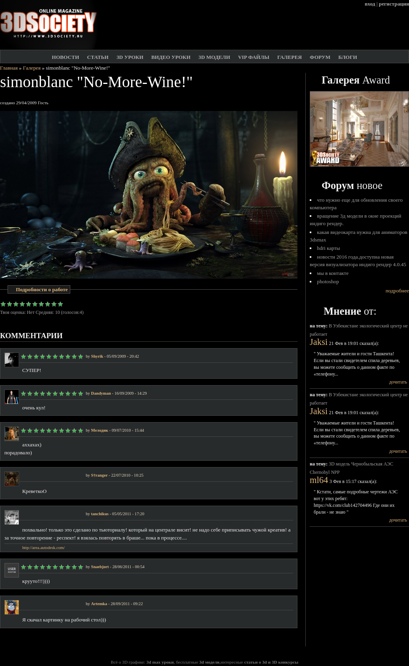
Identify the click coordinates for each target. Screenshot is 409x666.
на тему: (319, 326)
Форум (320, 57)
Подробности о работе (42, 289)
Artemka (99, 604)
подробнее (397, 291)
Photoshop (328, 281)
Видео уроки (171, 57)
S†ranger (99, 475)
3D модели (214, 57)
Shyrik (97, 356)
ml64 (319, 480)
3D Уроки (129, 57)
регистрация (394, 4)
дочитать (398, 382)
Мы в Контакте (333, 273)
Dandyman (101, 393)
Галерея (289, 57)
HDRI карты (328, 248)
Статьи (97, 57)
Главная (9, 68)
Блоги (347, 57)
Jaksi (319, 342)
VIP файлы (253, 57)
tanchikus (99, 514)
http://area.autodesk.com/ (43, 547)
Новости (65, 57)
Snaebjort (100, 567)
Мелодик (99, 430)
